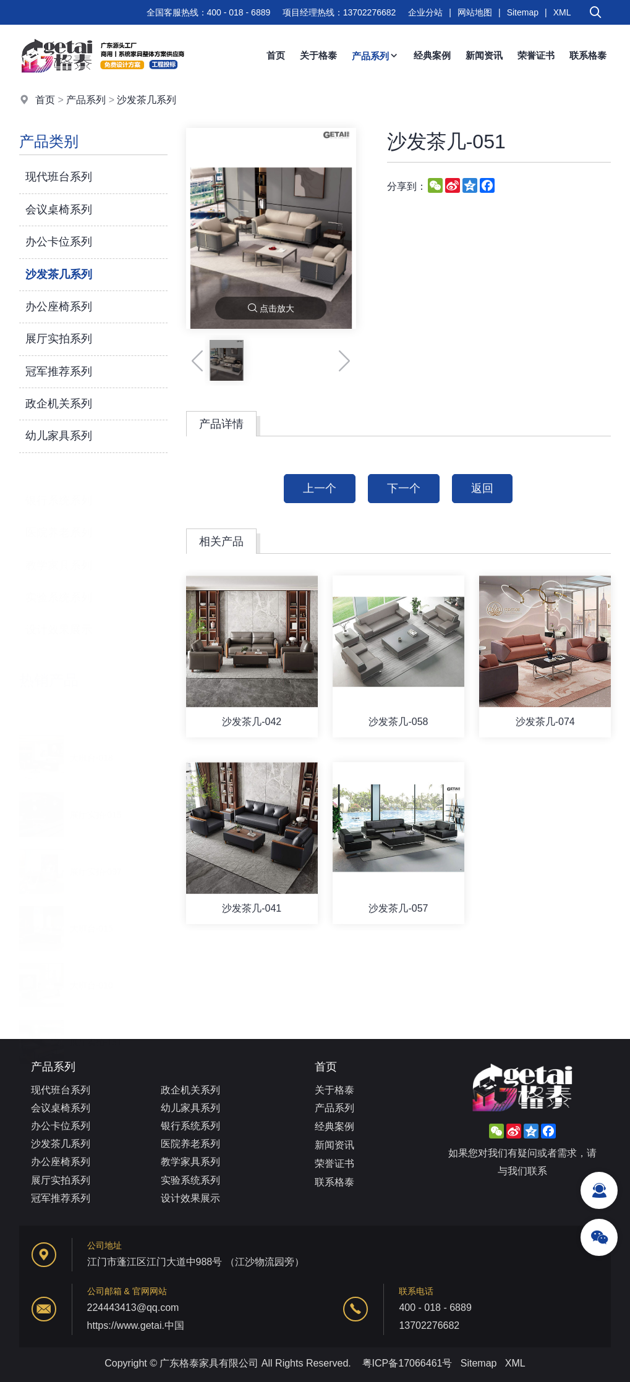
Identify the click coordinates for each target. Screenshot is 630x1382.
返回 (482, 505)
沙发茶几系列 (146, 100)
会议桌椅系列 (58, 209)
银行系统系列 (58, 487)
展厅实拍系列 (58, 339)
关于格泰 (318, 55)
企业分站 (425, 12)
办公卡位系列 (58, 241)
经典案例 (432, 55)
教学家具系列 (58, 552)
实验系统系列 (58, 585)
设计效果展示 (58, 617)
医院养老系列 (58, 520)
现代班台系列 (58, 177)
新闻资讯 (484, 55)
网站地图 (475, 12)
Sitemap (522, 12)
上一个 (319, 505)
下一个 (403, 505)
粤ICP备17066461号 (407, 1363)
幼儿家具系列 (58, 436)
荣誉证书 (536, 55)
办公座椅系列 (58, 306)
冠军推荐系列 (58, 371)
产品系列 (375, 56)
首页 (275, 55)
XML (562, 12)
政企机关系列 (58, 403)
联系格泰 (588, 55)
